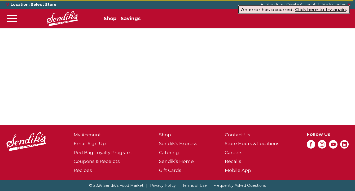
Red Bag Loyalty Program (103, 152)
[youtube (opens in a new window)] (333, 146)
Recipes (83, 170)
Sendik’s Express (178, 143)
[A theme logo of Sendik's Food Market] (62, 19)
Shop (110, 18)
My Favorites (336, 4)
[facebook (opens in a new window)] (311, 146)
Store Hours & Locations (252, 143)
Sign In (272, 4)
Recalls (233, 161)
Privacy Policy (163, 185)
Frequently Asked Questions (239, 185)
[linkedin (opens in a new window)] (344, 146)
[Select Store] (44, 4)
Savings (131, 18)
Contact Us (237, 134)
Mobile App (238, 170)
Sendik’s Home (176, 161)
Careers (234, 152)
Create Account (300, 4)
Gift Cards (170, 170)
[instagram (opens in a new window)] (322, 146)
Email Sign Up (90, 143)
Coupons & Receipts (97, 161)
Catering (169, 152)
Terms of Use (194, 185)
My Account (87, 134)
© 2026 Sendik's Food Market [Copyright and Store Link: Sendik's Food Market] (116, 185)
